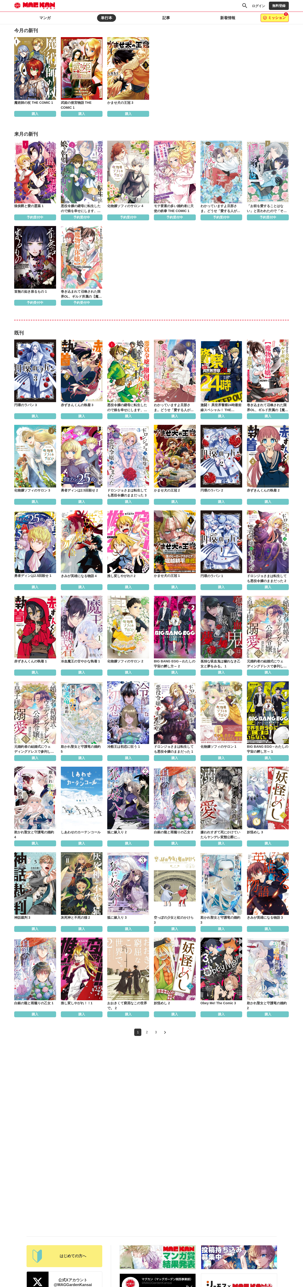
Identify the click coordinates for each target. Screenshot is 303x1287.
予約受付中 (35, 217)
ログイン (258, 6)
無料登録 (278, 6)
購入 (35, 114)
